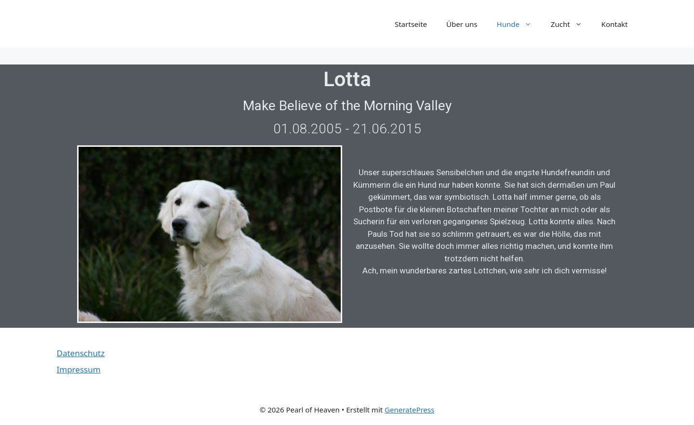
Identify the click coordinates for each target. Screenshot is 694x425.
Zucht (571, 24)
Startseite (411, 24)
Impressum (79, 369)
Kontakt (614, 24)
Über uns (461, 24)
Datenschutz (81, 353)
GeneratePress (409, 409)
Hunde (519, 24)
